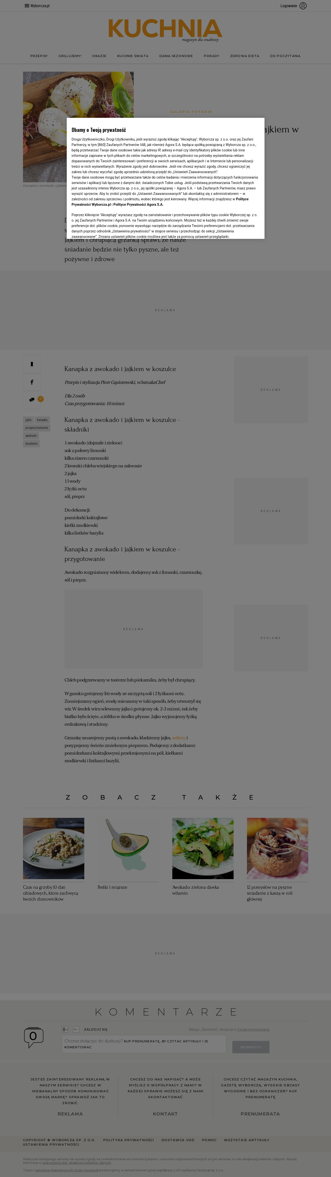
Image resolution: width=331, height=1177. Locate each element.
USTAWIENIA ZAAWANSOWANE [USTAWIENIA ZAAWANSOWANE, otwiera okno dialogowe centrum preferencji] (104, 229)
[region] (166, 178)
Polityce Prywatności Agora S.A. (138, 204)
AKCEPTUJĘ (242, 229)
